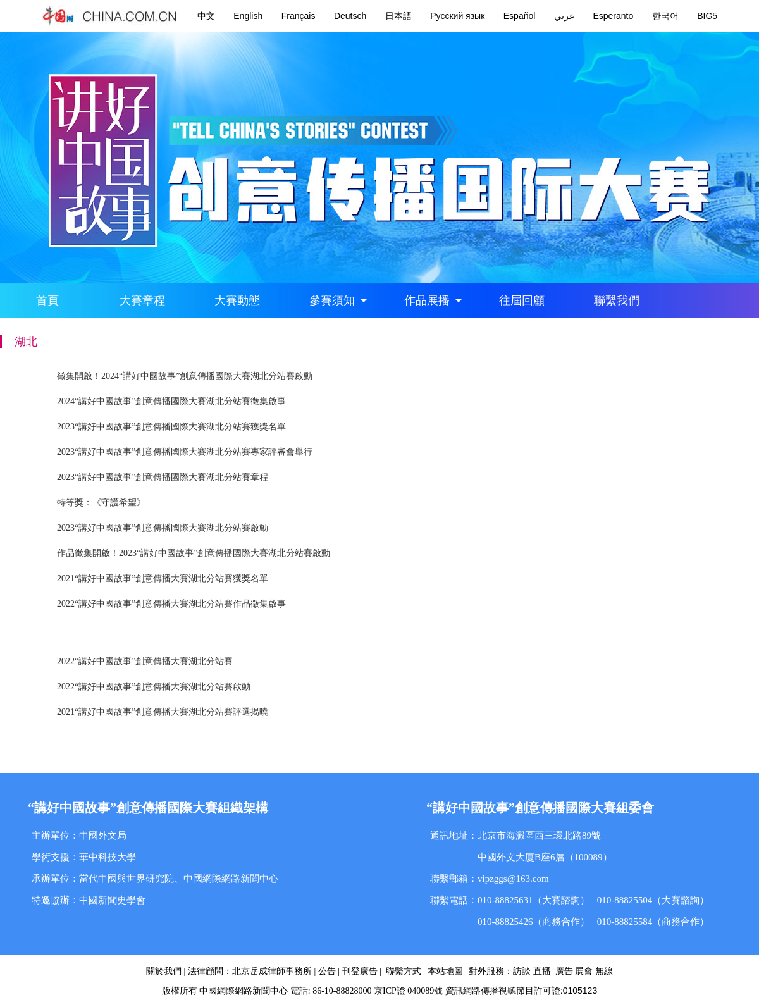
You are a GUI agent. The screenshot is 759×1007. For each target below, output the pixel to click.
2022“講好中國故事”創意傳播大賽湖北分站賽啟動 (153, 686)
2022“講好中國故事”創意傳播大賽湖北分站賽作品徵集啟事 (171, 604)
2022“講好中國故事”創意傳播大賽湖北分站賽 (145, 661)
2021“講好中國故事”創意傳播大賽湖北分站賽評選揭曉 (162, 712)
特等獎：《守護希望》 (101, 502)
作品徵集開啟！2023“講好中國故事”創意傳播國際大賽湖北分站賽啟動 (193, 553)
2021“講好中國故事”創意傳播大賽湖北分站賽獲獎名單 (162, 578)
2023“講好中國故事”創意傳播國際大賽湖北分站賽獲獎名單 (171, 426)
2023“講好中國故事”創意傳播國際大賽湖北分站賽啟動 (162, 528)
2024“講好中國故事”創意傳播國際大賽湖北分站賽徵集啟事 (171, 401)
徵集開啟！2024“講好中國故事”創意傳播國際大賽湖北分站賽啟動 (184, 376)
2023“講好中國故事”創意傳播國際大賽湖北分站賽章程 (162, 477)
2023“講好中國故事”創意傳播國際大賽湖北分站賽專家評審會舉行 (184, 452)
